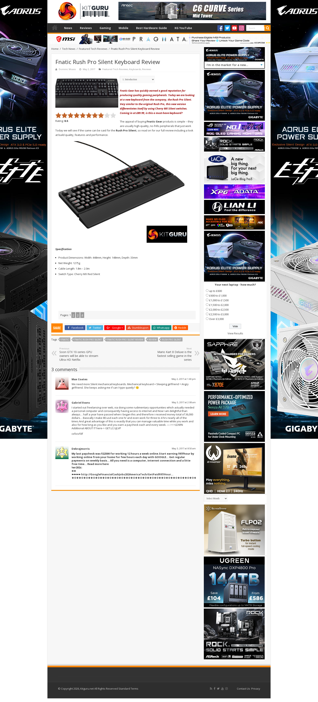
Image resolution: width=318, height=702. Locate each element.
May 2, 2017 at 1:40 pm (184, 378)
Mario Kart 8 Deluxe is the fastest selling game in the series (171, 354)
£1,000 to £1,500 (219, 300)
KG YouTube (183, 28)
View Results (235, 333)
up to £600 (215, 291)
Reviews (86, 28)
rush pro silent (171, 339)
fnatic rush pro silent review (125, 339)
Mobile (123, 28)
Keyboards (135, 69)
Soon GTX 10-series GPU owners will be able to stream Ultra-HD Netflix (80, 354)
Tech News (68, 49)
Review (153, 339)
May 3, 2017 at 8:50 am (184, 448)
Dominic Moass (67, 69)
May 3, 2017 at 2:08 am (184, 402)
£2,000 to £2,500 (219, 309)
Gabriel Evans (81, 402)
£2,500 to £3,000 (219, 314)
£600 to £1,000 (218, 295)
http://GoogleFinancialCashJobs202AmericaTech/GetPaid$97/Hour (126, 474)
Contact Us (243, 688)
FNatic (65, 339)
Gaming (105, 28)
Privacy (255, 688)
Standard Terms (128, 688)
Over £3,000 (216, 319)
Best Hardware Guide (151, 28)
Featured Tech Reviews (93, 49)
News (68, 28)
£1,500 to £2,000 (219, 305)
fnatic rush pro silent (88, 339)
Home (54, 27)
